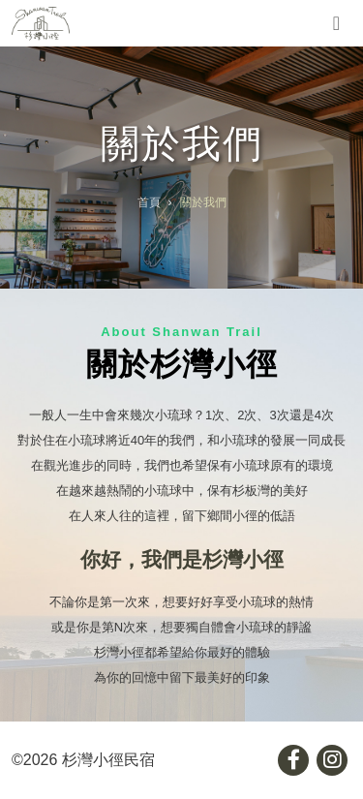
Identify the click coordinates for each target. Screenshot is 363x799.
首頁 (149, 202)
